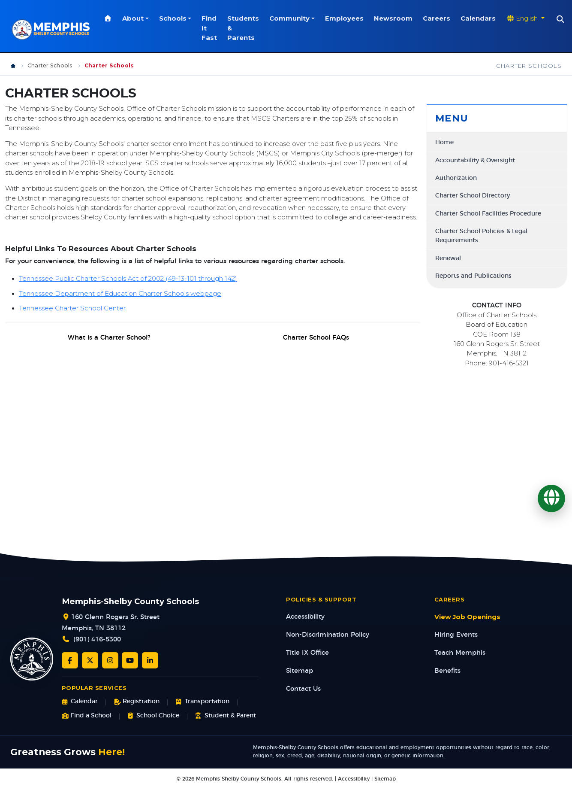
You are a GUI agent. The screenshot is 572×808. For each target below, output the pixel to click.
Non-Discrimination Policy (327, 635)
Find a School (86, 716)
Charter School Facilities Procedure (488, 214)
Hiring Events (456, 635)
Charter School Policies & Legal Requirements (481, 235)
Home (444, 143)
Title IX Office (307, 653)
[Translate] (551, 498)
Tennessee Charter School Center (72, 308)
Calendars (479, 18)
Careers (438, 18)
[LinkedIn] (150, 660)
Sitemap (299, 671)
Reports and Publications (473, 276)
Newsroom (394, 18)
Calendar (80, 702)
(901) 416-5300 (97, 639)
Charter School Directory (472, 196)
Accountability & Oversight (475, 161)
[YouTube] (130, 660)
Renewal (448, 258)
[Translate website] (527, 18)
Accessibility (305, 617)
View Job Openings (467, 617)
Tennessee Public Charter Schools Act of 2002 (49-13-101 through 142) (128, 278)
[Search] (562, 19)
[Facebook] (70, 660)
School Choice (153, 716)
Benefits (447, 671)
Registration (137, 702)
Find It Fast (210, 28)
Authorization (456, 178)
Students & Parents (244, 28)
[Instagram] (110, 660)
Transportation (202, 702)
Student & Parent (225, 716)
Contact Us (303, 689)
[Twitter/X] (90, 660)
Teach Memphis (459, 653)
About (134, 18)
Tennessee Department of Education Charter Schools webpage (120, 294)
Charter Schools (50, 65)
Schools (173, 18)
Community (291, 18)
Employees (345, 18)
